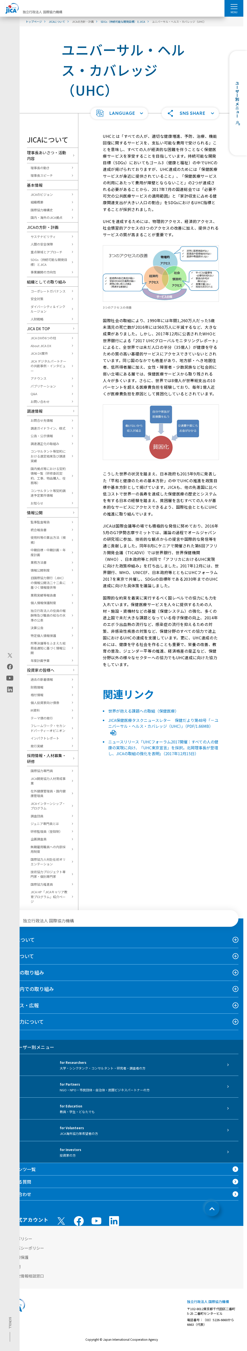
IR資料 (35, 710)
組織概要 (37, 202)
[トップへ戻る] (212, 1208)
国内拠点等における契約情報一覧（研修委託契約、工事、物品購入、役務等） (48, 475)
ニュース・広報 (22, 1005)
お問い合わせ (40, 401)
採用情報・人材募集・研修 (46, 758)
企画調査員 (39, 839)
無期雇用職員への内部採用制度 (48, 849)
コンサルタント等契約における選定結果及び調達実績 (48, 456)
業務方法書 (39, 562)
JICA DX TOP (38, 328)
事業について (19, 956)
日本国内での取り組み (29, 988)
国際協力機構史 (42, 210)
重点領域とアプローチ (46, 252)
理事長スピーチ (42, 175)
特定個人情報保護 (43, 635)
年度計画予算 (40, 660)
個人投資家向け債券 (45, 702)
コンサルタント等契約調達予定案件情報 (48, 493)
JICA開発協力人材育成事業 (48, 781)
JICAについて (20, 939)
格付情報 (37, 695)
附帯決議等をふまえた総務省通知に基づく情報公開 (48, 648)
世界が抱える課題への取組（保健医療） (143, 711)
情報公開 (35, 513)
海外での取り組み (24, 972)
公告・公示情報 (42, 436)
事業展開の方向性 (43, 272)
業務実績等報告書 (43, 595)
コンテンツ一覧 (20, 1169)
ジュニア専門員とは (45, 823)
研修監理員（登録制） (46, 831)
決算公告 (37, 627)
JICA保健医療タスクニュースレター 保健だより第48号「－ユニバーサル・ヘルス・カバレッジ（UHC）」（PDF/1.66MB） (163, 726)
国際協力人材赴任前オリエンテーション (48, 862)
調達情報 (35, 411)
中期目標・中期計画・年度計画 (48, 552)
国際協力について (24, 1021)
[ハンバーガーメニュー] (234, 6)
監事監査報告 (40, 522)
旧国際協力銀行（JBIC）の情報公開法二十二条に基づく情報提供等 (48, 583)
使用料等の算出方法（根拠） (48, 540)
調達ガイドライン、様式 (48, 428)
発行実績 (37, 746)
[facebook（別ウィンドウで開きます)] (9, 667)
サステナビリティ (43, 236)
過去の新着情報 (42, 679)
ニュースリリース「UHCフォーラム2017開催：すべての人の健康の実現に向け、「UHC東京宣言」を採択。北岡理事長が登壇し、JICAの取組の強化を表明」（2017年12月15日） (163, 747)
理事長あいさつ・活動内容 (46, 155)
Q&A (34, 393)
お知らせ (37, 503)
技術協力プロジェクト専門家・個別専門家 (48, 874)
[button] (119, 113)
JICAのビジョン (42, 194)
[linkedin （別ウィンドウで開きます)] (114, 1221)
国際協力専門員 (42, 770)
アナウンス (39, 378)
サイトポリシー (18, 1239)
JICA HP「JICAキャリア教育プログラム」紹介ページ (49, 897)
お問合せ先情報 (42, 420)
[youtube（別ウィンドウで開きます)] (9, 678)
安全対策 (37, 298)
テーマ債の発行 (42, 718)
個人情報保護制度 (43, 602)
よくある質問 (18, 1181)
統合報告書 (39, 530)
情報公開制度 (40, 570)
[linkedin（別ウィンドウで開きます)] (9, 689)
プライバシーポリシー (24, 1248)
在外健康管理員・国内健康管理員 (48, 793)
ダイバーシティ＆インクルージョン (48, 309)
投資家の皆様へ (40, 670)
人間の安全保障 (42, 244)
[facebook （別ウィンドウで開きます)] (79, 1221)
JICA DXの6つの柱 (43, 338)
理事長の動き (40, 167)
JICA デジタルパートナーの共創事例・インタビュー (48, 366)
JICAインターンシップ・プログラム (48, 806)
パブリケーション (43, 386)
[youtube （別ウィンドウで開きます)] (96, 1220)
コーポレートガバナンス (48, 291)
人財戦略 (37, 319)
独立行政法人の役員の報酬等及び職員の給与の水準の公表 (48, 615)
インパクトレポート (45, 738)
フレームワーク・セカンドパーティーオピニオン (48, 728)
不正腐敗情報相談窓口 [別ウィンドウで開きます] (24, 1276)
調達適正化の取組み (45, 443)
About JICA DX (41, 345)
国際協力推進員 (42, 884)
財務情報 (37, 687)
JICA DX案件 (39, 353)
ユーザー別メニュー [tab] (29, 1047)
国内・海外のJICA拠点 (46, 217)
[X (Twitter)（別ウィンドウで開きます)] (9, 655)
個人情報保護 (16, 1257)
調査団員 (37, 816)
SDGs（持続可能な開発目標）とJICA (49, 262)
